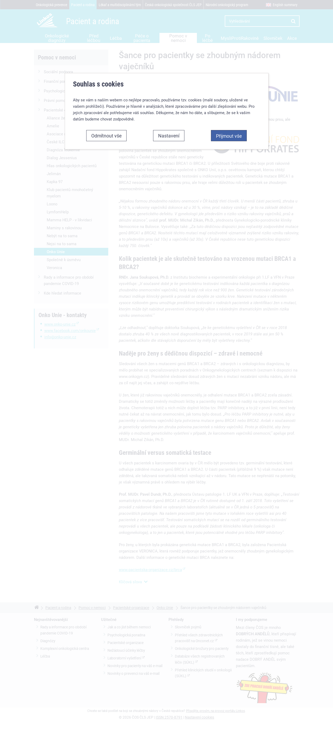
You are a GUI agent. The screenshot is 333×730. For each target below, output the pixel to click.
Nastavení (168, 127)
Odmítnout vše (106, 127)
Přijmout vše (229, 127)
